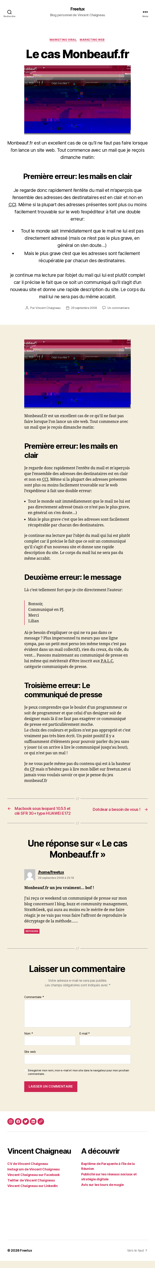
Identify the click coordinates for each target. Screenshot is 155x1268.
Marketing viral (63, 40)
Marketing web (93, 40)
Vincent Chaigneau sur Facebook (33, 1182)
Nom (28, 1040)
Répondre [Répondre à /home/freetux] (32, 938)
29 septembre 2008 (84, 308)
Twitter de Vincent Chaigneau (31, 1187)
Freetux (77, 9)
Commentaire (34, 1004)
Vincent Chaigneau (47, 308)
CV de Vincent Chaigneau (27, 1171)
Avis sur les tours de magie (102, 1192)
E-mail (84, 1040)
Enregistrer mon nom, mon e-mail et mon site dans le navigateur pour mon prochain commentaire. (78, 1079)
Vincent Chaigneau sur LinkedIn (32, 1193)
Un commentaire (119, 308)
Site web (30, 1059)
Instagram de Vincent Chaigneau (33, 1176)
